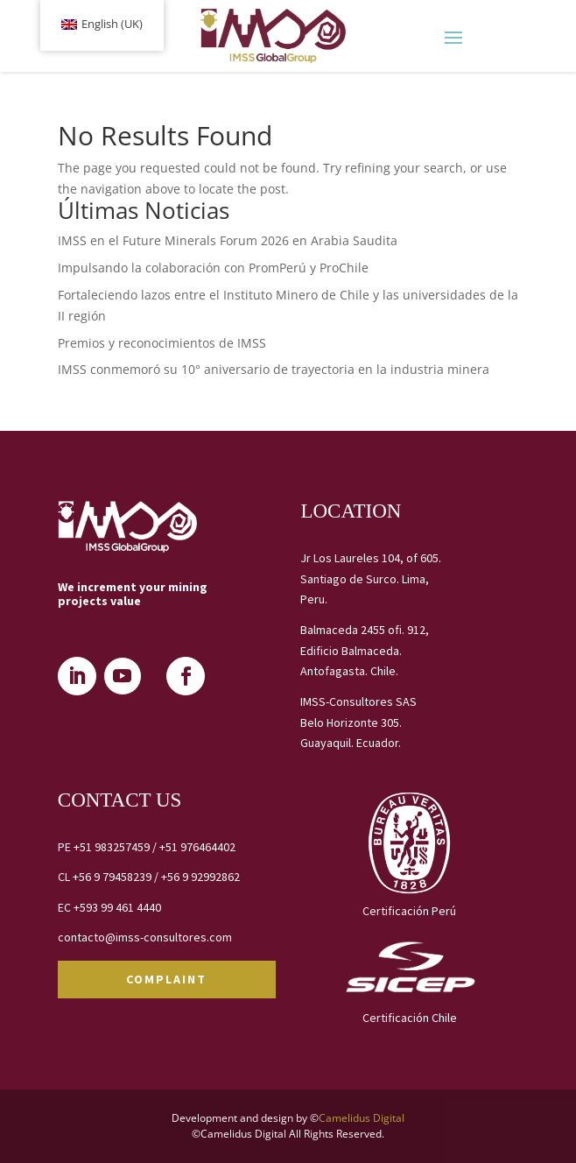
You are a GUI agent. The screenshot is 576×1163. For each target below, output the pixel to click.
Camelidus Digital (361, 1117)
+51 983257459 (112, 847)
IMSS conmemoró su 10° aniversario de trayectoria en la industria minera (273, 369)
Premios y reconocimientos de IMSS (162, 343)
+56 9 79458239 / (117, 877)
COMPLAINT (166, 979)
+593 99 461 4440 (117, 907)
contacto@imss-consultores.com (145, 937)
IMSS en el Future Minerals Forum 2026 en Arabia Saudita (227, 240)
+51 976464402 (197, 847)
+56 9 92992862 (200, 877)
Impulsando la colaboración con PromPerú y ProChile (213, 267)
